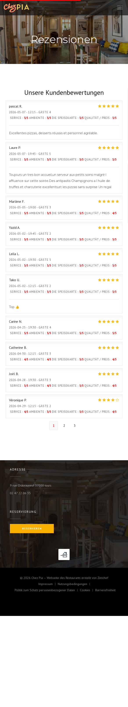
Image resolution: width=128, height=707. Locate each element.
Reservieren (31, 528)
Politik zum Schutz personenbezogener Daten (47, 590)
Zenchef (102, 578)
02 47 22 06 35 (20, 493)
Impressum (48, 584)
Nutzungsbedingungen (75, 584)
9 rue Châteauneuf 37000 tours (30, 485)
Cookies (87, 590)
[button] (120, 7)
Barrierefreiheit (105, 590)
